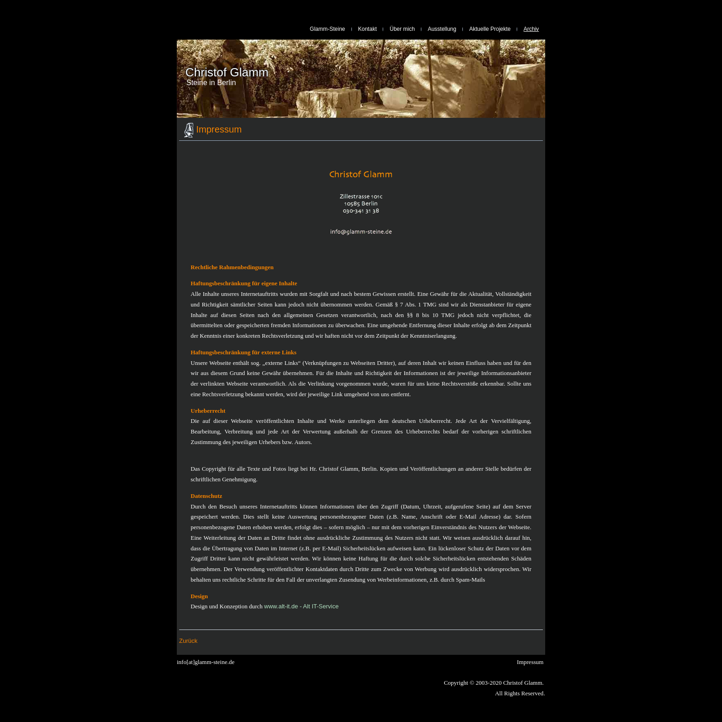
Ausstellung (442, 29)
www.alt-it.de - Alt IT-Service (301, 606)
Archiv (531, 29)
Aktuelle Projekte (490, 29)
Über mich (402, 29)
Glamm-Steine (327, 29)
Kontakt (367, 29)
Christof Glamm (227, 72)
